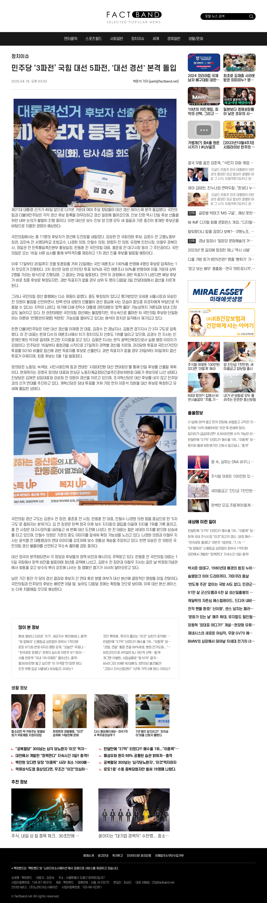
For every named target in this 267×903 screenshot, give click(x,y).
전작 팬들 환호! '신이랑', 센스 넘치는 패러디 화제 (220, 609)
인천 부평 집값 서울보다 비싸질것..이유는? (45, 669)
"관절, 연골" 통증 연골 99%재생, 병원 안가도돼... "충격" (137, 647)
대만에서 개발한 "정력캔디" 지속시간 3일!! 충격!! (52, 756)
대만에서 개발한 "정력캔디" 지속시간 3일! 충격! (218, 554)
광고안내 (103, 855)
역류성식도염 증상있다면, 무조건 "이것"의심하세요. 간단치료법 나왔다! (53, 769)
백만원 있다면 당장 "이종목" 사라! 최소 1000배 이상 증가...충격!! (53, 763)
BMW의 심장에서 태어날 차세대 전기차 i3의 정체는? (221, 642)
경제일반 (173, 39)
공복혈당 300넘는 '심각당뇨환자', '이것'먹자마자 (140, 763)
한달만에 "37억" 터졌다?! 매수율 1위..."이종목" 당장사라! (137, 642)
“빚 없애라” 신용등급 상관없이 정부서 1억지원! (218, 548)
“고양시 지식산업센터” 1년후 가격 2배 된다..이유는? (136, 669)
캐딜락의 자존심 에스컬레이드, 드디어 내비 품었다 (220, 601)
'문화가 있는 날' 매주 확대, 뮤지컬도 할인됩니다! (222, 617)
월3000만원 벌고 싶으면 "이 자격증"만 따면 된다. (50, 663)
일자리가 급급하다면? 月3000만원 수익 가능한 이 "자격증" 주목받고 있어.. (222, 434)
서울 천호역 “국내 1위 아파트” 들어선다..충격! (47, 658)
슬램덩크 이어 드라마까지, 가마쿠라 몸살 (218, 576)
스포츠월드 (93, 39)
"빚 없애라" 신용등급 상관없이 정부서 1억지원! (48, 642)
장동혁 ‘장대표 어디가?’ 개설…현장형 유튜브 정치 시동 (221, 625)
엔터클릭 (70, 39)
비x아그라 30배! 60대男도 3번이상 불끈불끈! (132, 663)
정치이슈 (137, 39)
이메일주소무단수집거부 (169, 855)
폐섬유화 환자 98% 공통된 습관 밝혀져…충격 (138, 756)
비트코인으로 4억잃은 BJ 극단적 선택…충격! (132, 653)
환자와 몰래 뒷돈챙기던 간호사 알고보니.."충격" (218, 446)
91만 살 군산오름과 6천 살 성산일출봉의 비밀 (220, 593)
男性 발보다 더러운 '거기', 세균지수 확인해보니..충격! (52, 636)
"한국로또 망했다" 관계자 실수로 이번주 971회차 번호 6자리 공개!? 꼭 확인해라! (52, 653)
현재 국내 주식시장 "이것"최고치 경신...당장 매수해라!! (222, 537)
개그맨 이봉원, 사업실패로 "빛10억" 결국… (131, 658)
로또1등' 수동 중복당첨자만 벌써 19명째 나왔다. (140, 769)
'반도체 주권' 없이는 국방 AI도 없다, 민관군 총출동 (220, 585)
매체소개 (88, 855)
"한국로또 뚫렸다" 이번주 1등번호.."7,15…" (216, 543)
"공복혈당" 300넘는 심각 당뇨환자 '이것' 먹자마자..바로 (53, 749)
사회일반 (116, 39)
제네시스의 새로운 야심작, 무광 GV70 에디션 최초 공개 (222, 633)
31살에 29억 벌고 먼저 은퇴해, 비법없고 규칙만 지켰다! (222, 422)
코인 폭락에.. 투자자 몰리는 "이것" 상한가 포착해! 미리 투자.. (137, 636)
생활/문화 (195, 39)
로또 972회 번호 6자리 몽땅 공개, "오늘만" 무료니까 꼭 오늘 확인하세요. (52, 647)
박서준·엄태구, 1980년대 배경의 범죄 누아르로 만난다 (221, 568)
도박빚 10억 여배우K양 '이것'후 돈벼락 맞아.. (217, 428)
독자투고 (117, 855)
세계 (156, 39)
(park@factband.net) (164, 81)
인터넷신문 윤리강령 (139, 855)
